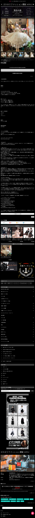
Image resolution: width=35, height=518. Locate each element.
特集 (2, 324)
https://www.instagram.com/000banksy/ (8, 144)
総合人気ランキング (4, 291)
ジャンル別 (3, 296)
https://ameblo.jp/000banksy (6, 203)
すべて (4, 222)
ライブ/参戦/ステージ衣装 (5, 301)
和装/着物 (2, 315)
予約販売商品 (3, 322)
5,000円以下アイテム (4, 298)
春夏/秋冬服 (3, 334)
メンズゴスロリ (3, 327)
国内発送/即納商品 (4, 339)
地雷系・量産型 (3, 305)
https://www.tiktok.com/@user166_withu (8, 207)
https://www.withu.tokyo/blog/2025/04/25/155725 (10, 193)
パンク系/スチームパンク (5, 303)
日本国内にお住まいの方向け (17, 73)
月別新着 (2, 329)
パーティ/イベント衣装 (5, 341)
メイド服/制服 (3, 320)
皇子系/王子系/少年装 (5, 289)
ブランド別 (3, 317)
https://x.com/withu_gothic (5, 198)
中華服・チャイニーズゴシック (6, 310)
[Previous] (1, 35)
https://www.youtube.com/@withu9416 (8, 205)
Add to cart (17, 70)
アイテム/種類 (3, 308)
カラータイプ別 (3, 336)
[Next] (33, 35)
